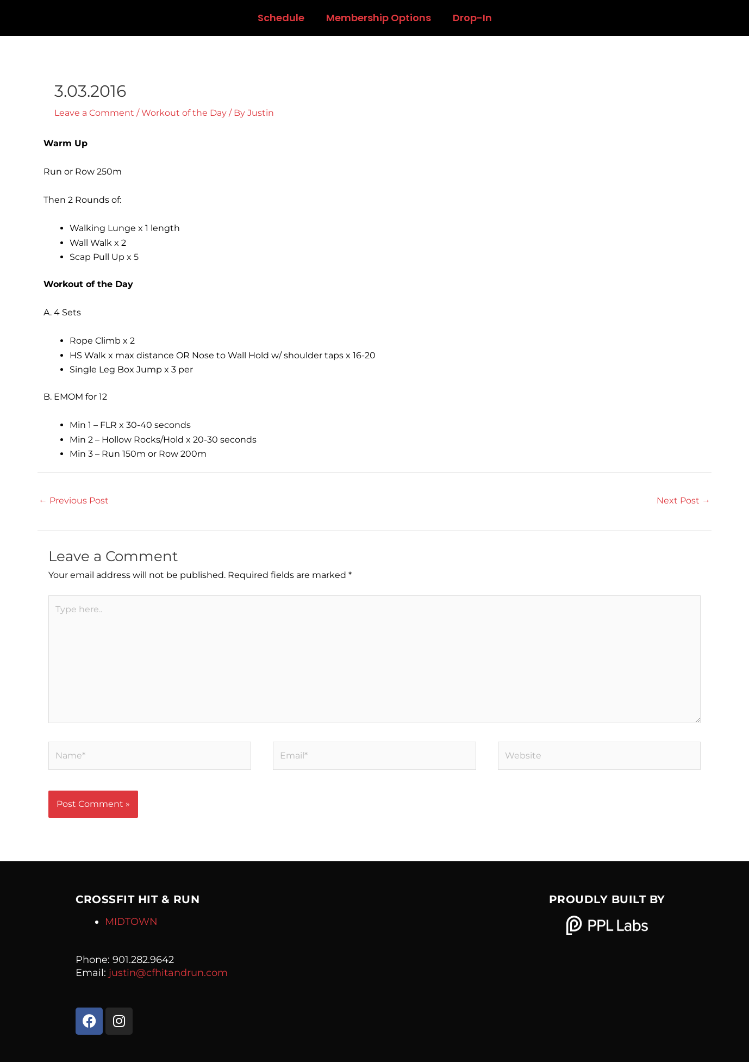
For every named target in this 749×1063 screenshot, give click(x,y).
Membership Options (378, 17)
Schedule (281, 17)
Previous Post (74, 500)
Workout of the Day (184, 113)
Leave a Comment (94, 113)
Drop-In (472, 17)
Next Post (683, 500)
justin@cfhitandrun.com (168, 974)
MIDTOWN (131, 923)
